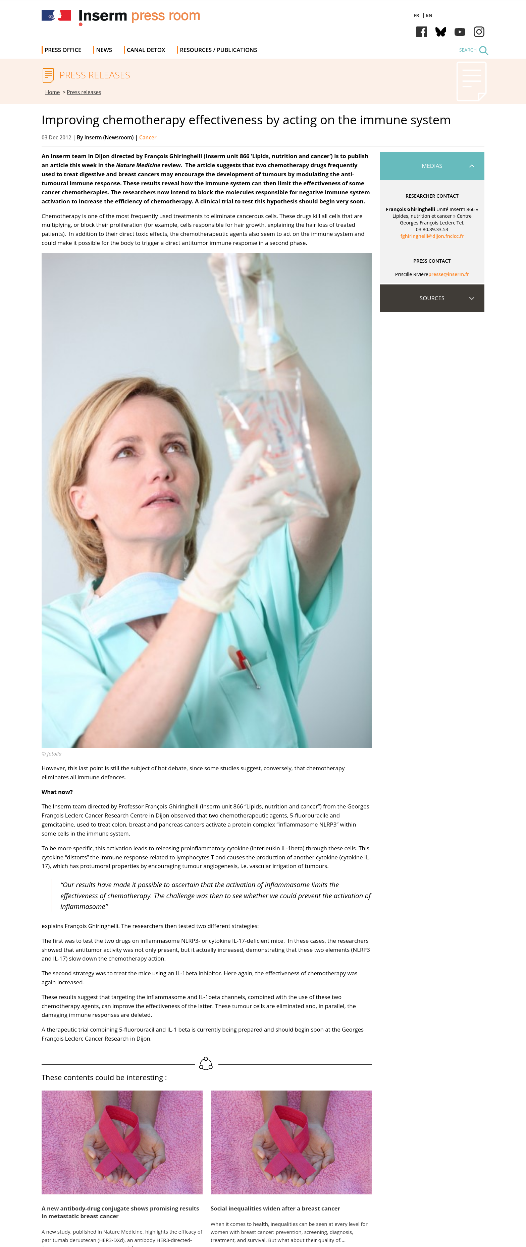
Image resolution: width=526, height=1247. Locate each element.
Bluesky (440, 31)
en (429, 15)
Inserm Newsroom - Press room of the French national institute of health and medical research (137, 20)
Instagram (479, 31)
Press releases (84, 92)
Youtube (460, 31)
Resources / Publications (218, 50)
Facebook (421, 31)
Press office (63, 50)
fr (416, 15)
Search (468, 50)
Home (52, 92)
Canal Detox (146, 50)
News (104, 50)
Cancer (148, 137)
